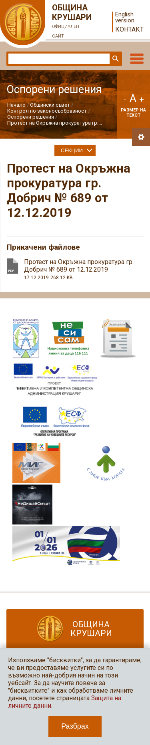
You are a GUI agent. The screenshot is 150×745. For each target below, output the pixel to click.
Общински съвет (50, 105)
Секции (72, 150)
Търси (115, 59)
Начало (16, 105)
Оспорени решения (30, 117)
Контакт (129, 29)
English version (124, 18)
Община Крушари (72, 22)
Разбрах (75, 726)
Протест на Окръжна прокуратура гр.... (54, 123)
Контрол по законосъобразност (47, 111)
